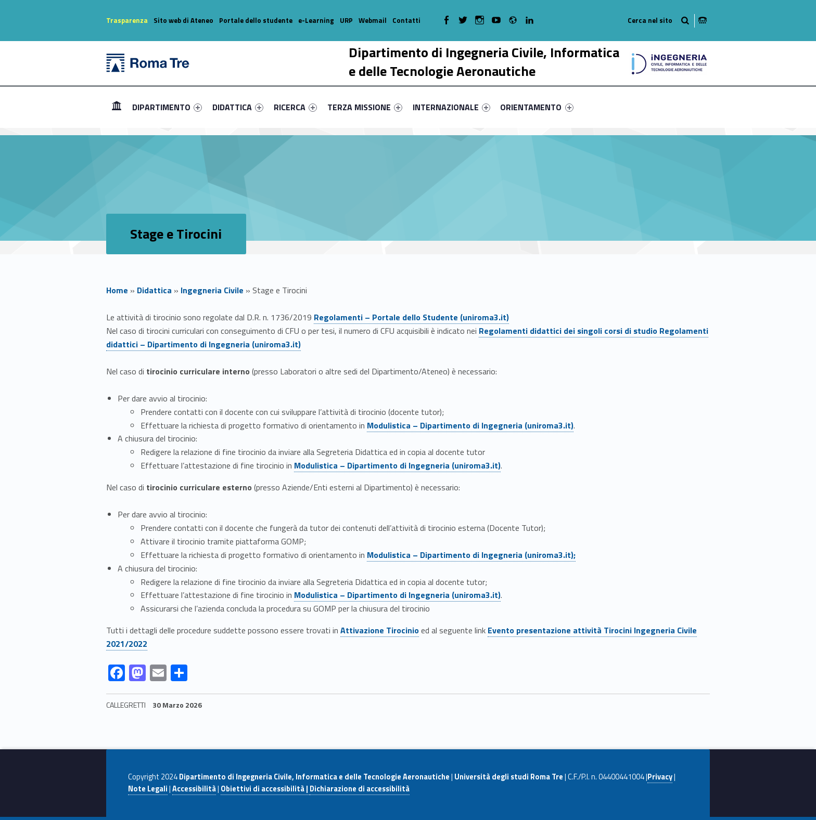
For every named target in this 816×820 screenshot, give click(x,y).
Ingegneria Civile (212, 290)
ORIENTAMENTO (536, 107)
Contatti (406, 20)
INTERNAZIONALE (451, 107)
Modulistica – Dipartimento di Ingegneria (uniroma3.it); (471, 555)
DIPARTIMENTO (167, 107)
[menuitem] (116, 107)
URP (346, 20)
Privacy (659, 777)
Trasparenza (127, 20)
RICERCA (295, 107)
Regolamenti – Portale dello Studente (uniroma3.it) (411, 317)
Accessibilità (194, 789)
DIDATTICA (237, 107)
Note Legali (148, 789)
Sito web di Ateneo (183, 20)
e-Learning (316, 20)
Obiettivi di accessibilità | (265, 789)
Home (116, 107)
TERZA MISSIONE (364, 107)
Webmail (373, 20)
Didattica (154, 290)
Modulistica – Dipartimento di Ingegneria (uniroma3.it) (470, 425)
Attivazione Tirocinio (379, 630)
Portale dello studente (255, 20)
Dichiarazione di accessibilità (360, 789)
